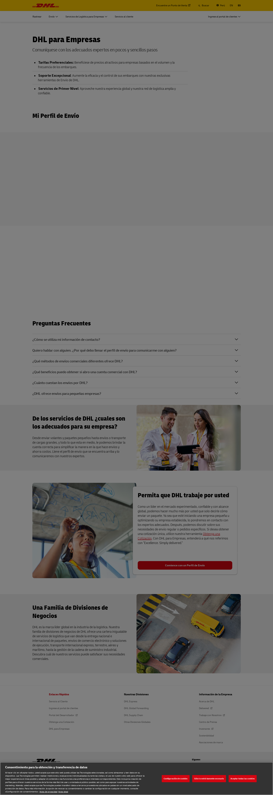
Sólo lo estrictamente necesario (209, 778)
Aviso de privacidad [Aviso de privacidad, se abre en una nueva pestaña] (48, 791)
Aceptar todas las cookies (243, 778)
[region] (136, 778)
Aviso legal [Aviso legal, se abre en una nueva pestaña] (63, 791)
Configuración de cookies (176, 778)
